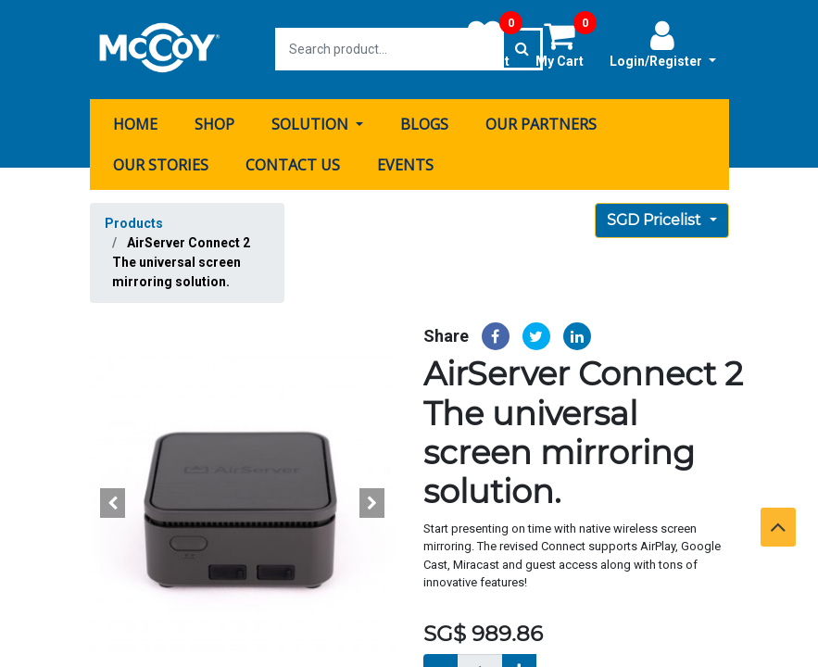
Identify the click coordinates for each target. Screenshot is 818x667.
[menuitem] (135, 123)
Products (134, 222)
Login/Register (663, 44)
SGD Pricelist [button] (656, 219)
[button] (113, 502)
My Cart (566, 44)
